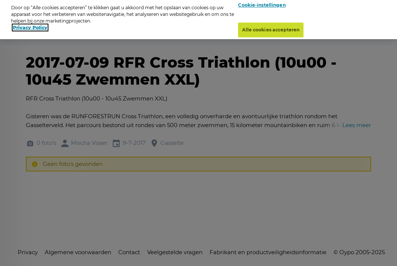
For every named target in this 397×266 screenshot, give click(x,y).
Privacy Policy (30, 25)
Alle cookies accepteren (270, 27)
